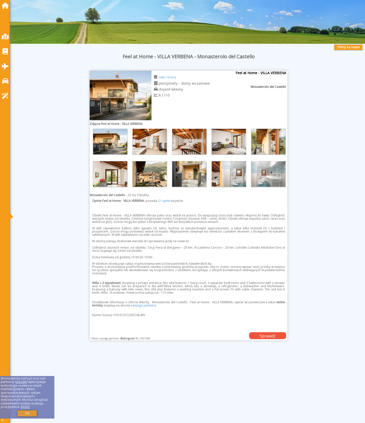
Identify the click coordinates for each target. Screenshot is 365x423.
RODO (25, 407)
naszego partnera (143, 305)
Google (21, 382)
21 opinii (164, 201)
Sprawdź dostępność (268, 336)
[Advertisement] (163, 388)
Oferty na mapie (348, 47)
